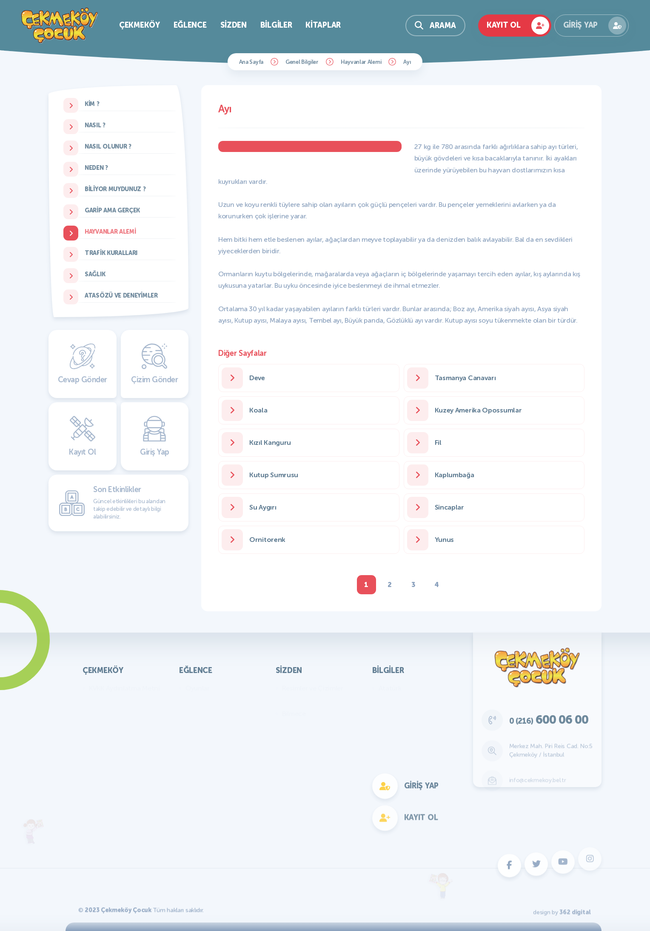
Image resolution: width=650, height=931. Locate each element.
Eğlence (190, 25)
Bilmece (294, 714)
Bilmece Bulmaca (211, 701)
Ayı (407, 62)
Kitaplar (323, 25)
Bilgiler (276, 25)
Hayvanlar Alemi (361, 62)
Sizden (233, 25)
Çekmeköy (139, 25)
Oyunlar (197, 688)
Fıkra (289, 726)
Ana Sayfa (251, 62)
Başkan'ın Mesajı (113, 701)
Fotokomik (201, 816)
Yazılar (292, 701)
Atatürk (390, 688)
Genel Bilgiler (302, 62)
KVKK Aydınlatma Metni (124, 688)
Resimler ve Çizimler (312, 688)
